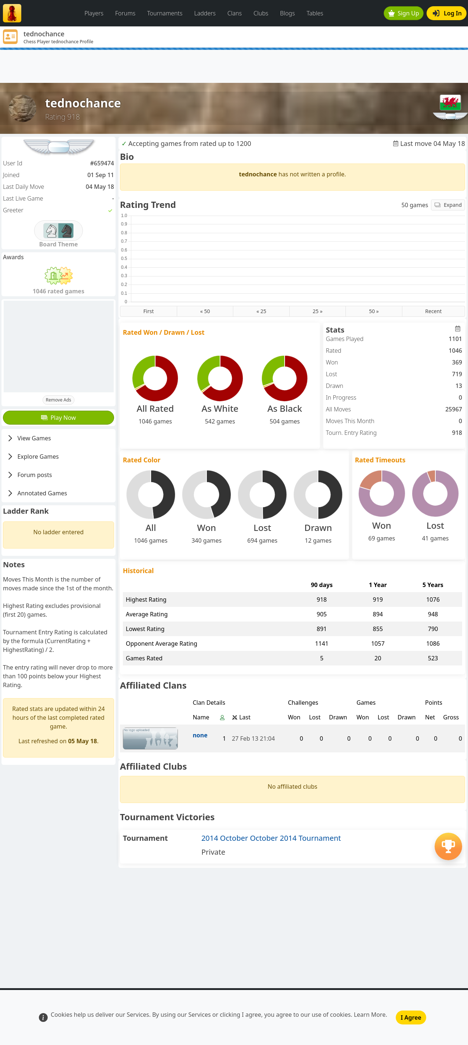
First (148, 311)
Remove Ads (58, 400)
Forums (125, 13)
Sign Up (403, 13)
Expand (448, 204)
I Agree (411, 1017)
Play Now (58, 418)
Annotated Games (36, 493)
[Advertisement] (234, 66)
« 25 (261, 311)
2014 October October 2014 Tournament (271, 838)
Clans (234, 13)
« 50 (205, 311)
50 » (374, 311)
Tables (315, 13)
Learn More (370, 1015)
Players (93, 13)
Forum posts (29, 475)
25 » (318, 311)
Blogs (287, 13)
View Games (28, 438)
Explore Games (32, 456)
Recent (433, 311)
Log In (447, 13)
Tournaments (164, 13)
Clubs (260, 13)
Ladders (205, 13)
